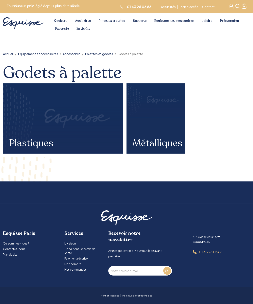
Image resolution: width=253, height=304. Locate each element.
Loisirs (207, 21)
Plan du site (10, 254)
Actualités (168, 7)
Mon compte (72, 264)
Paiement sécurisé (76, 258)
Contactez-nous (14, 249)
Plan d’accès (189, 7)
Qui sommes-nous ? (16, 243)
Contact (209, 7)
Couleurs (60, 21)
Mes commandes (75, 269)
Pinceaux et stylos (112, 21)
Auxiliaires (83, 21)
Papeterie (62, 28)
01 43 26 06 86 (210, 252)
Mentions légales (110, 295)
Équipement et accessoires (174, 21)
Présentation (229, 21)
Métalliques (157, 143)
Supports (140, 21)
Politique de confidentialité (137, 295)
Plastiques (31, 143)
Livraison (70, 243)
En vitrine (83, 28)
